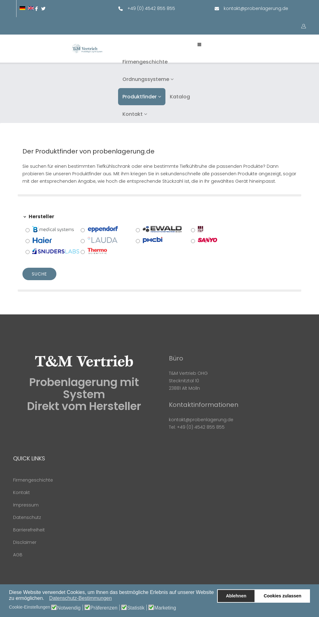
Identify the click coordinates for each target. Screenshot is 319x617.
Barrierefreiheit (29, 530)
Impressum (26, 505)
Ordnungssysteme (145, 79)
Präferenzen (103, 607)
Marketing (165, 607)
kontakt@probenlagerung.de (256, 8)
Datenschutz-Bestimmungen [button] (80, 598)
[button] (45, 599)
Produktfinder (139, 96)
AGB (17, 555)
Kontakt (132, 114)
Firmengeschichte (145, 61)
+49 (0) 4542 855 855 (151, 8)
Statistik (136, 607)
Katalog (180, 96)
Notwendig (69, 607)
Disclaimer (24, 542)
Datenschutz (27, 517)
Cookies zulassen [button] (283, 595)
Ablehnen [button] (236, 595)
